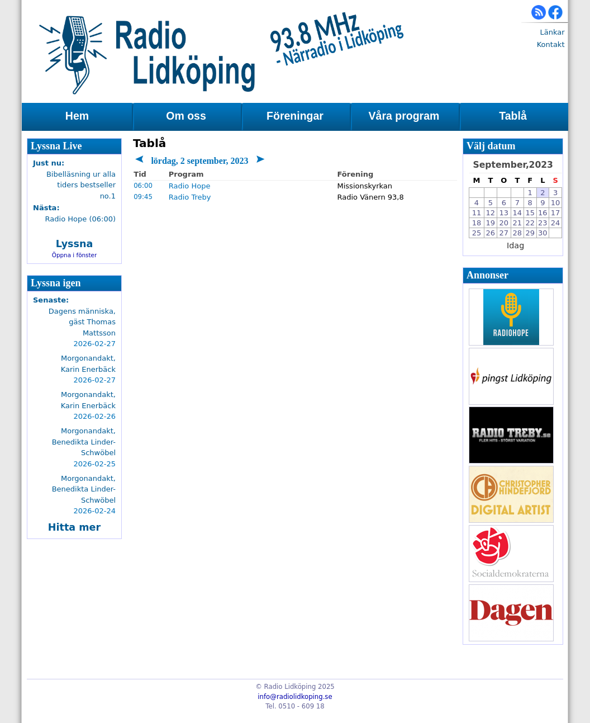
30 (543, 233)
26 (491, 233)
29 (530, 233)
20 (504, 223)
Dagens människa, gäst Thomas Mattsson (82, 322)
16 (543, 213)
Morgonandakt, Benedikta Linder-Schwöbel (84, 442)
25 (477, 233)
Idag (515, 245)
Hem (77, 116)
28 (517, 233)
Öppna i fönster (74, 255)
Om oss (186, 116)
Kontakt (551, 44)
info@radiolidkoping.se (295, 697)
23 (543, 223)
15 (530, 213)
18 (477, 223)
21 (517, 223)
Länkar (552, 32)
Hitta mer (74, 527)
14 (517, 213)
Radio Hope (190, 186)
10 (555, 203)
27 (504, 233)
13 (504, 213)
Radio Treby (190, 197)
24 (555, 223)
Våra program (404, 116)
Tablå (512, 116)
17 (555, 213)
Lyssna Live (56, 146)
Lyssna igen (56, 283)
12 (491, 213)
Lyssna (74, 243)
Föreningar (295, 116)
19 (491, 223)
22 (530, 223)
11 (477, 213)
